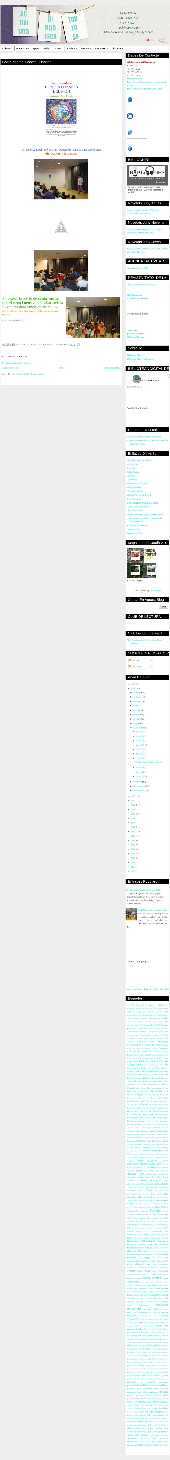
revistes (130, 1402)
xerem (165, 1442)
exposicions (161, 1304)
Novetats (58, 48)
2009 (133, 796)
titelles (149, 1425)
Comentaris (135, 666)
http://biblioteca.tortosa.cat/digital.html (144, 88)
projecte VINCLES (159, 1392)
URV (129, 1207)
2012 (133, 809)
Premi (153, 1167)
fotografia (163, 1312)
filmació (130, 1313)
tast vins (148, 1422)
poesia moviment (133, 1375)
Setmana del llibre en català (138, 1187)
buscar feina (151, 1254)
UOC (166, 1204)
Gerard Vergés (162, 1118)
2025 (133, 866)
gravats (165, 1319)
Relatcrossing (151, 1174)
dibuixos (150, 1298)
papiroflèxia (163, 1365)
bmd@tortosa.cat (134, 78)
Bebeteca (163, 1041)
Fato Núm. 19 (135, 1104)
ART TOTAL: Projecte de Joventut (151, 910)
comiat (143, 1268)
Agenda (36, 48)
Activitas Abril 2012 (149, 1009)
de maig (137, 710)
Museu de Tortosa (161, 1144)
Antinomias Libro (135, 491)
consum (165, 1274)
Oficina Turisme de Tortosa (139, 495)
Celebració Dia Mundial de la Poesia (144, 1051)
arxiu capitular (143, 1238)
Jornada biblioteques (143, 1128)
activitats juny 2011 (134, 1225)
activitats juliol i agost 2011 (156, 1221)
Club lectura (119, 48)
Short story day (156, 1187)
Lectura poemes (133, 1134)
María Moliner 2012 (148, 1141)
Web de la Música (135, 510)
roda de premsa (140, 1402)
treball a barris (159, 1425)
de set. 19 (140, 749)
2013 (133, 813)
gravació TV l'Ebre (145, 1319)
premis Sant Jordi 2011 (135, 1379)
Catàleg (46, 48)
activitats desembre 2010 (141, 1218)
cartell (144, 1261)
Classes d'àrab (139, 1055)
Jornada (130, 1128)
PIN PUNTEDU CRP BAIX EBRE (142, 503)
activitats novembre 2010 (141, 1228)
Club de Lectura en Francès (139, 1074)
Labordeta (144, 1131)
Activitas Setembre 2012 (159, 1022)
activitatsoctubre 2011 (159, 1231)
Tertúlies (130, 1201)
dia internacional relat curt (136, 1298)
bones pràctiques (161, 1251)
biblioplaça (163, 1244)
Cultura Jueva (140, 1088)
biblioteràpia (143, 1251)
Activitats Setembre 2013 (141, 1032)
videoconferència (134, 1428)
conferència (156, 1274)
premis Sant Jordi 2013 (153, 1379)
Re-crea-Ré (164, 1171)
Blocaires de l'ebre (135, 533)
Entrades (134, 660)
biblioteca (131, 1247)
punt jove (130, 1399)
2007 (133, 684)
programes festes (134, 1392)
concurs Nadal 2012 (159, 1271)
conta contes (151, 1278)
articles (134, 1238)
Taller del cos (143, 1194)
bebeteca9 (164, 1238)
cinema (130, 1268)
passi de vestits (145, 1369)
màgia (165, 1342)
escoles (129, 1305)
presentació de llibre (138, 1385)
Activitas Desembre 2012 (141, 1012)
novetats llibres (144, 1365)
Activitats (7, 48)
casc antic (151, 1261)
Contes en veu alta (153, 1085)
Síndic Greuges (137, 1190)
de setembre (138, 727)
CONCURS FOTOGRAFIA (156, 1045)
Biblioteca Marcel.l (135, 355)
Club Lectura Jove (150, 1058)
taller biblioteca (140, 1408)
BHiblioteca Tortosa (145, 1042)
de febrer (137, 697)
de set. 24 (140, 758)
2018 (133, 836)
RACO (146, 1171)
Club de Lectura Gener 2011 (152, 1065)
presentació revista (134, 1389)
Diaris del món (132, 1098)
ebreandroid (140, 1302)
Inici (61, 367)
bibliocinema (162, 1241)
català (158, 1261)
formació (155, 1312)
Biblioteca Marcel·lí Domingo (140, 359)
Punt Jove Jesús (134, 499)
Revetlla (148, 1177)
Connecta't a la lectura (137, 525)
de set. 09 (140, 740)
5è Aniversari (138, 1005)
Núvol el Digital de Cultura (139, 460)
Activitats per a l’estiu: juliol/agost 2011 (142, 890)
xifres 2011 (163, 1445)
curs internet (162, 1288)
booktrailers (142, 1254)
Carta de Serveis (134, 1048)
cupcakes (142, 1288)
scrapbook (135, 1405)
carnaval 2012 (162, 1258)
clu (138, 1268)
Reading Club (135, 1173)
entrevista (164, 1302)
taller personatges (141, 1418)
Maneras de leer (155, 1138)
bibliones (142, 1244)
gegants (139, 1316)
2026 (133, 871)
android (140, 1234)
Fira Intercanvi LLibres (135, 1111)
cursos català (132, 1292)
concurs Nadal (143, 1271)
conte (143, 1285)
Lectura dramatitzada (159, 1131)
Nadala (130, 1148)
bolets (152, 1251)
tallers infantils (138, 1422)
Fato (148, 1101)
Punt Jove (131, 468)
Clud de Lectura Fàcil (151, 1078)
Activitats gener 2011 (160, 1032)
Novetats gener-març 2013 (142, 1157)
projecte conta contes (136, 1395)
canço (153, 1258)
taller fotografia (156, 1411)
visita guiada (148, 1432)
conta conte (133, 1278)
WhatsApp (144, 1211)
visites (129, 1435)
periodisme (155, 1369)
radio (138, 1398)
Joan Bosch (153, 1124)
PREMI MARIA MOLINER (150, 1164)
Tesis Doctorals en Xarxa (143, 1201)
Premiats (139, 1171)
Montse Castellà (143, 1144)
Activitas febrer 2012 (135, 1025)
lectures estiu (160, 1332)
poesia (165, 1372)
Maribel (137, 1141)
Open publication (134, 989)
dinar (156, 1298)
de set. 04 (140, 736)
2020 (133, 844)
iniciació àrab (161, 1326)
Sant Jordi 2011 (137, 1184)
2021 (133, 849)
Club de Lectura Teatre (150, 1068)
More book (164, 989)
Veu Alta (151, 1207)
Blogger (156, 590)
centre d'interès (135, 1264)
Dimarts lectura (144, 1098)
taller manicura (140, 1415)
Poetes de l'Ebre (143, 1167)
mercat (159, 1339)
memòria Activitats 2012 (147, 1339)
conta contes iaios (147, 1282)
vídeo (148, 1441)
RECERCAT (154, 1171)
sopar (142, 1405)
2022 (133, 853)
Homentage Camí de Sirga (147, 1121)
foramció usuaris (144, 1312)
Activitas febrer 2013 (152, 1025)
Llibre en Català (148, 1134)
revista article (163, 1399)
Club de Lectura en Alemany (154, 1071)
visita (144, 1428)
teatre (166, 1422)
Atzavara (130, 1042)
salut (129, 1405)
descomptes (156, 1292)
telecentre (142, 1425)
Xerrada (155, 1211)
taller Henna (158, 1405)
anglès (146, 1234)
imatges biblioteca (134, 1326)
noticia (142, 1346)
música (130, 1346)
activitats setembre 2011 (137, 1231)
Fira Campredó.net (161, 1108)
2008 (133, 688)
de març (137, 701)
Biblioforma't (132, 1045)
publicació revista (160, 1395)
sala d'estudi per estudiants (157, 1402)
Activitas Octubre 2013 (140, 1022)
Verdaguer (143, 1207)
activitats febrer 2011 (160, 1218)
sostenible (149, 1405)
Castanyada (163, 1048)
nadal (136, 1346)
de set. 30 (140, 776)
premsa (165, 1379)
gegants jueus (148, 1316)
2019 (133, 840)
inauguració (148, 1326)
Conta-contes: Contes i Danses (26, 62)
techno (129, 1425)
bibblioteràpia (132, 1241)
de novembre (139, 786)
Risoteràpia (156, 1177)
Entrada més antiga (112, 367)
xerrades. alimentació (135, 1445)
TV (144, 1190)
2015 (133, 822)
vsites (142, 1442)
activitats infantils (134, 1221)
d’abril (136, 705)
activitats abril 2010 (149, 1215)
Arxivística (132, 479)
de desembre (139, 790)
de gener (137, 692)
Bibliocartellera (134, 487)
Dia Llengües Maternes (141, 1091)
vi (167, 1425)
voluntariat (132, 1438)
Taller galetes (156, 1194)
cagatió (139, 1258)
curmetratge (151, 1288)
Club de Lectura (148, 1061)
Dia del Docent (162, 1095)
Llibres (159, 1134)
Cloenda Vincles (151, 1055)
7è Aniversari (150, 1005)
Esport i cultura (139, 1101)
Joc (158, 1124)
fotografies (131, 1316)
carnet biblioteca (134, 1261)
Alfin (166, 1035)
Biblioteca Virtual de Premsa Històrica (144, 436)
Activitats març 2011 (135, 1035)
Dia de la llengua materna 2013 (141, 1095)
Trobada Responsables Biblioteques (149, 1204)
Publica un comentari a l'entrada (16, 363)
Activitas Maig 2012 (149, 1015)
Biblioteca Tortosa (135, 337)
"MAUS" (131, 623)
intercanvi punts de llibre (153, 1329)
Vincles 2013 (133, 1211)
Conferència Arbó (133, 1085)
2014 (133, 818)
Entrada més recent (10, 367)
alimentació (132, 1234)
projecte (146, 1392)
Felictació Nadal (158, 1104)
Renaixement (163, 1174)
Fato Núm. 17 (155, 1101)
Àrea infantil (102, 48)
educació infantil (152, 1302)
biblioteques (132, 1251)
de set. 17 (140, 745)
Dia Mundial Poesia (159, 1091)
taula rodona (158, 1422)
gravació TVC (157, 1319)
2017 (133, 831)
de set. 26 (140, 767)
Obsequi (157, 1157)
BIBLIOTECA (22, 48)
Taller (149, 1190)
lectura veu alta (148, 1332)
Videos (157, 1207)
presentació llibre (159, 1385)
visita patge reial (161, 1432)
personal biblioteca (140, 1372)
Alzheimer (131, 1038)
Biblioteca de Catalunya (137, 483)
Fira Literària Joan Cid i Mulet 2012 (153, 1114)
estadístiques (143, 1305)
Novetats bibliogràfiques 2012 (147, 1148)
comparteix (164, 1268)
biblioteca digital (144, 1247)
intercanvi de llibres (135, 1329)
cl (135, 1268)
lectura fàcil (137, 1332)
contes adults (163, 1285)
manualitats (136, 1335)
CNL (141, 1045)
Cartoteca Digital (150, 1048)
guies (141, 1322)
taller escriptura (133, 1412)
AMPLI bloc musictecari (138, 506)
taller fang (144, 1412)
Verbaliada (135, 1207)
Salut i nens (132, 464)
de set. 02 (140, 731)
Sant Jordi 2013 (161, 1184)
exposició (134, 1308)
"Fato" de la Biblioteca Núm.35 (141, 284)
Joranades (164, 1124)
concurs (131, 1270)
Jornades (156, 1128)
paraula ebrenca (133, 1369)
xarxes (159, 1441)
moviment (157, 1342)
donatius (130, 1302)
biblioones (152, 1244)
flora (135, 1313)
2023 (133, 858)
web (153, 1441)
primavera (164, 1389)
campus (147, 1258)
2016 (133, 827)
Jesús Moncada (142, 1124)
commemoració (152, 1268)
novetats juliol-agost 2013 (146, 1362)
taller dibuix (163, 1408)
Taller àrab (157, 1197)
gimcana (157, 1316)
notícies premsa (153, 1345)
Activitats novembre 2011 (153, 1035)
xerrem (147, 1445)
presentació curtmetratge (157, 1382)
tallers (151, 1418)
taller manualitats (155, 1415)
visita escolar (155, 1428)
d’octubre (137, 781)
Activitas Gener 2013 (160, 1012)
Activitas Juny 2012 (134, 1015)
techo (135, 1425)
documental (163, 1298)
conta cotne (159, 1282)
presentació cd (134, 1382)
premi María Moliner (151, 1375)
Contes (143, 1085)
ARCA (160, 1005)
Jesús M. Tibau (133, 529)
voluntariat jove (148, 1438)
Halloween (131, 1121)
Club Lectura (163, 1055)
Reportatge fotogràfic (135, 1177)
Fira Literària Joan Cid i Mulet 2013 (141, 1118)
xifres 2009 (155, 1445)
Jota (137, 1131)
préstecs (149, 1395)
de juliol (137, 719)
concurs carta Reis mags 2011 (138, 1274)
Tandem (165, 1197)
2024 (133, 862)
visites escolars (141, 1435)
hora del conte (149, 1322)
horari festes (159, 1322)
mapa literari (147, 1336)
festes (165, 1309)
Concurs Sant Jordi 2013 (155, 1081)
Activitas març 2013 (144, 1028)
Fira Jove (148, 1111)
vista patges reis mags (159, 1435)
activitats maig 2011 (149, 1225)
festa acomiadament (155, 1309)
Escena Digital (156, 1098)
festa (144, 1309)
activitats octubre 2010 (159, 1228)
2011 (133, 805)
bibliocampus (148, 1240)
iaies (166, 1322)
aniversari (153, 1234)
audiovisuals (155, 1238)
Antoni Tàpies (142, 1038)
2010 (133, 800)
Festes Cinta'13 (147, 1108)
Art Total (131, 475)
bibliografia (132, 1244)
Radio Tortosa (133, 472)
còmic (140, 1292)
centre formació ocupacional (157, 1264)
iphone (165, 1329)
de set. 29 (140, 772)
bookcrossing (132, 1254)
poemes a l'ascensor (155, 1372)
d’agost (136, 723)
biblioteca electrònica (160, 1248)
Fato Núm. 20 (145, 1104)
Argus (153, 1038)
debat (150, 1292)
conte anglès (152, 1285)
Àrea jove (86, 48)
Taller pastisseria (145, 1197)
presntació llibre (150, 1388)
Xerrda (137, 1215)
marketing (156, 1336)
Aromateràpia (162, 1038)
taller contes (152, 1408)
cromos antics (132, 1288)
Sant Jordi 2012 (149, 1184)
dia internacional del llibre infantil (154, 1295)
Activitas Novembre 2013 (142, 1018)
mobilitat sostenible (144, 1342)
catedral (165, 1261)
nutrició (155, 1365)
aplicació (162, 1234)
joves (129, 1332)
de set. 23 (140, 753)
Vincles (164, 1207)
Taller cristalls (158, 1190)
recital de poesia (148, 1398)
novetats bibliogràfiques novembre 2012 (146, 1355)
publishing (153, 989)
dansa (145, 1292)
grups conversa (132, 1322)
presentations (133, 333)
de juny (136, 714)
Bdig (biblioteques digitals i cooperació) (145, 514)
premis (165, 1375)
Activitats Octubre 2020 (137, 268)
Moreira (152, 1144)
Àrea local (72, 48)
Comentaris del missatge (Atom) (30, 374)
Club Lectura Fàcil (134, 1058)
